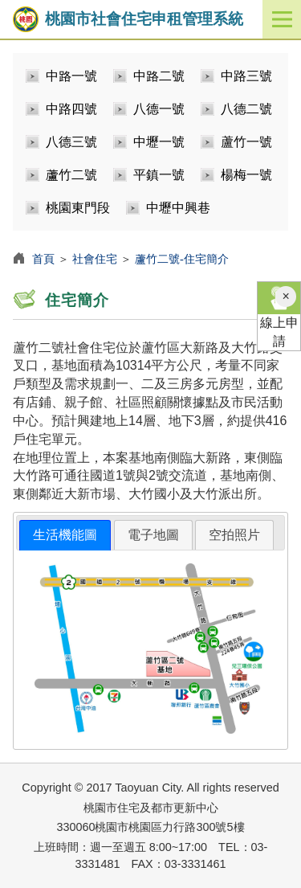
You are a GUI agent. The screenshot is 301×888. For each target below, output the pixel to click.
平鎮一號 (159, 175)
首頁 (43, 258)
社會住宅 (94, 258)
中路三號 (246, 76)
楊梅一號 (246, 175)
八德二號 (246, 109)
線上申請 (279, 315)
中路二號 (159, 76)
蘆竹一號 (246, 142)
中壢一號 (159, 142)
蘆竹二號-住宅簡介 (182, 258)
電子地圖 (153, 535)
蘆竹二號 (71, 175)
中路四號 (71, 109)
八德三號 (71, 142)
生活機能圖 (65, 535)
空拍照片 (234, 535)
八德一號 (159, 109)
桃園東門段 (78, 208)
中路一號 (71, 76)
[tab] (65, 535)
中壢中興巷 (178, 208)
